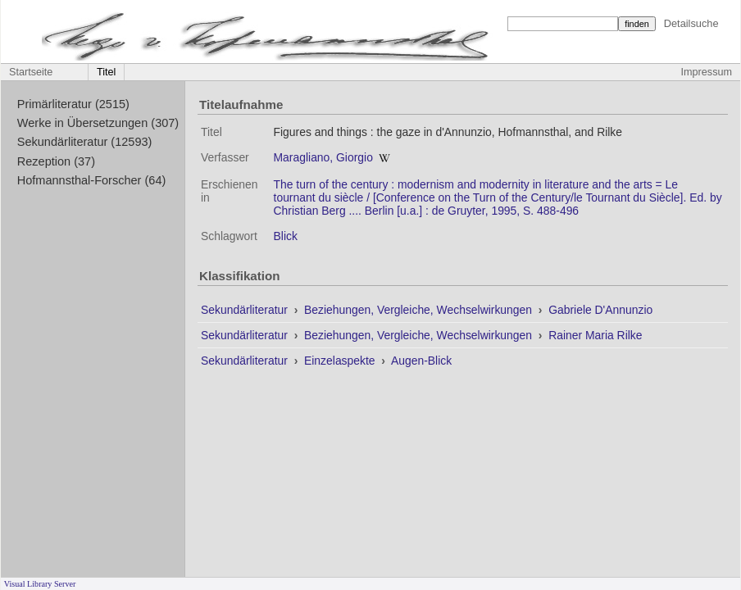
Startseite (30, 72)
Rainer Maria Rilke (595, 335)
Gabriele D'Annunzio (600, 309)
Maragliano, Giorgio (323, 157)
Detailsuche (691, 23)
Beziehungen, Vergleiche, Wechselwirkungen (419, 309)
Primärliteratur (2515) (73, 104)
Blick (286, 236)
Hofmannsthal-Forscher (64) (91, 180)
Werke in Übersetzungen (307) (98, 122)
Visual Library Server (40, 583)
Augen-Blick (421, 360)
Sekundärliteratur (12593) (84, 141)
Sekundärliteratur (246, 309)
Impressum (706, 72)
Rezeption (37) (56, 161)
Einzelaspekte (341, 360)
